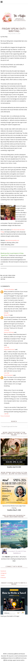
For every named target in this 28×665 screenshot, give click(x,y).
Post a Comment (5, 416)
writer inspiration (9, 277)
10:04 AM (6, 330)
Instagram (3, 573)
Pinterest (3, 577)
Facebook (3, 571)
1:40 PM (6, 414)
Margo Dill (7, 315)
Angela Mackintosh (9, 349)
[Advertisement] (14, 635)
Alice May (5, 275)
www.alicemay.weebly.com (12, 240)
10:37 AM (6, 347)
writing (3, 279)
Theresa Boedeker (9, 289)
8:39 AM (6, 313)
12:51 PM (6, 373)
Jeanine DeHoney (9, 332)
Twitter (3, 575)
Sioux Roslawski (8, 375)
